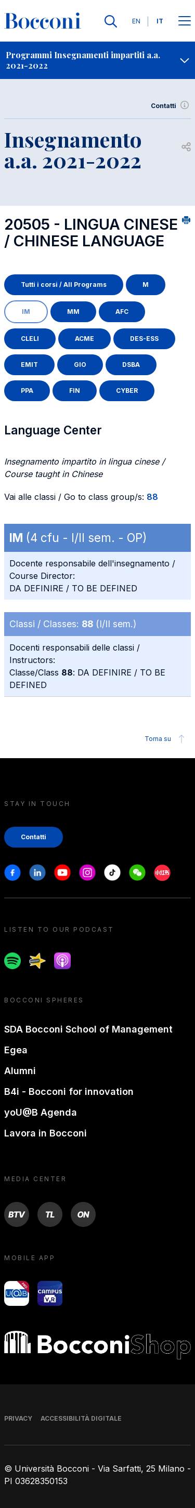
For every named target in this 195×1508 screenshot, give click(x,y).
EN (136, 21)
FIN (74, 390)
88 (152, 497)
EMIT (29, 364)
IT (160, 21)
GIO (80, 364)
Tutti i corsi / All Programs (64, 284)
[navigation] (97, 60)
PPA (27, 390)
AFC (121, 311)
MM (73, 311)
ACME (84, 338)
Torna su (166, 739)
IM (26, 311)
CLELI (30, 338)
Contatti (171, 106)
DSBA (131, 364)
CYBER (127, 390)
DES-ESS (144, 338)
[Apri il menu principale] (184, 21)
